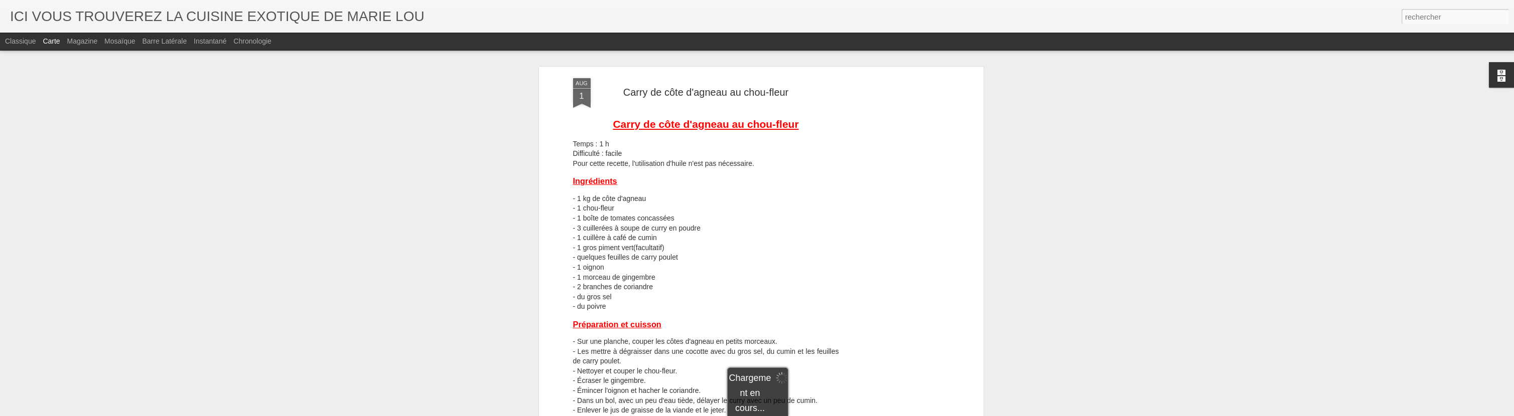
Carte (51, 41)
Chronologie (252, 41)
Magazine (82, 41)
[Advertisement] (894, 236)
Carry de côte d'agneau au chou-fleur (706, 92)
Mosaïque (119, 41)
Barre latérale (164, 41)
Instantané (210, 41)
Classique (20, 41)
